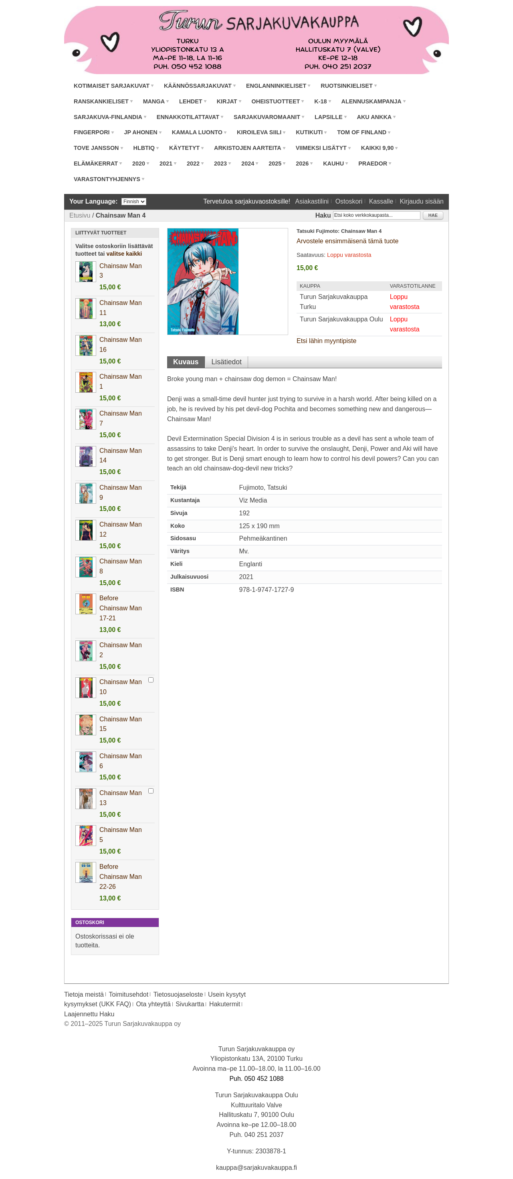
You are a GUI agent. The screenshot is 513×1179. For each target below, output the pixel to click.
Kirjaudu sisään (422, 201)
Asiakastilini (312, 201)
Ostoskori (349, 201)
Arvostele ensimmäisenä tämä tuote (347, 241)
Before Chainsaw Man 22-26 (120, 876)
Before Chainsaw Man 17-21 (120, 608)
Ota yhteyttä (153, 1004)
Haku (323, 215)
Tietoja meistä (84, 994)
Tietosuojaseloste (178, 994)
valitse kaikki (124, 253)
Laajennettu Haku (89, 1014)
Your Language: (93, 201)
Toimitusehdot (128, 994)
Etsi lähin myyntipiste (326, 340)
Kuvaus (186, 362)
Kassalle (381, 201)
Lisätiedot (227, 362)
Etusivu (79, 215)
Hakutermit (224, 1004)
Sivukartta (190, 1004)
